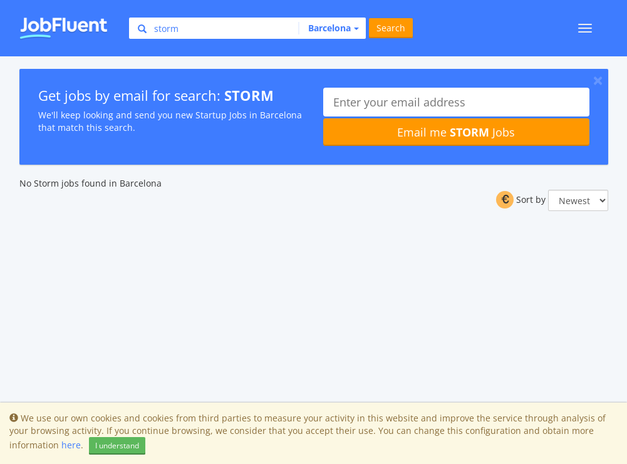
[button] (328, 28)
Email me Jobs (456, 132)
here (71, 445)
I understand (117, 445)
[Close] (598, 80)
